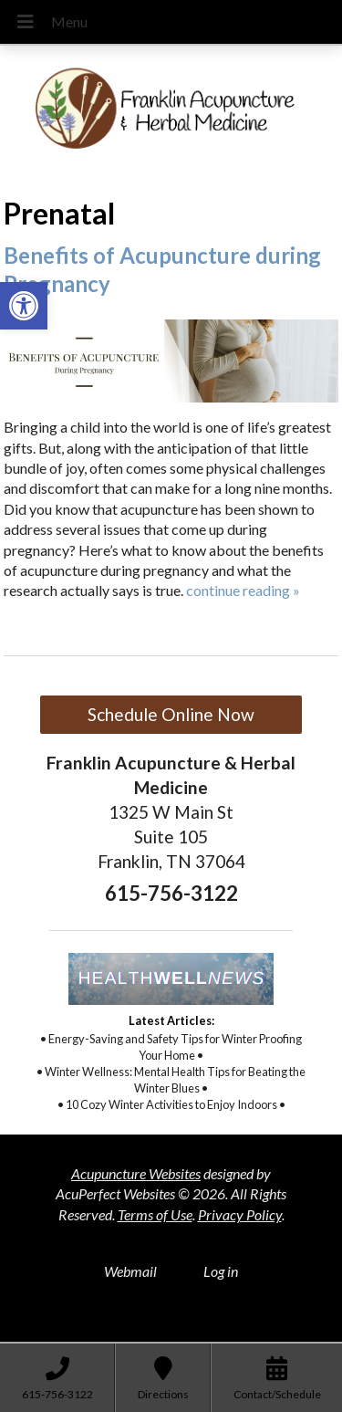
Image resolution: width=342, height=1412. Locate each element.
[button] (23, 305)
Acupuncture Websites (136, 1173)
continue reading (243, 590)
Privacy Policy (240, 1214)
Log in (220, 1271)
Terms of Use (155, 1214)
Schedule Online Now (171, 714)
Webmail (130, 1271)
